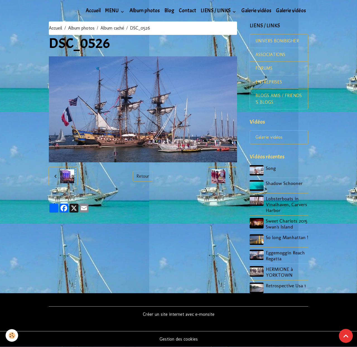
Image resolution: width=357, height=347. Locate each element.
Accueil (93, 10)
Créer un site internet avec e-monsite (178, 314)
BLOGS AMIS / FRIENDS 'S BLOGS (278, 99)
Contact (187, 10)
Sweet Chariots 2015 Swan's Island (286, 224)
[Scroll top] (346, 336)
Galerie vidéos (256, 10)
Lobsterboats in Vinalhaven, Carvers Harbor (286, 204)
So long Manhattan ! (287, 237)
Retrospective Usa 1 (286, 285)
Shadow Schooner (284, 183)
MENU (112, 10)
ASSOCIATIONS (270, 54)
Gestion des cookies (179, 339)
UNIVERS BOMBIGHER (277, 41)
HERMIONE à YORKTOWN (279, 272)
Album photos (144, 10)
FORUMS (263, 68)
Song (271, 168)
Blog (169, 10)
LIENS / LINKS (216, 10)
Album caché (112, 28)
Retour (142, 176)
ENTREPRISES (268, 82)
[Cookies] (12, 335)
